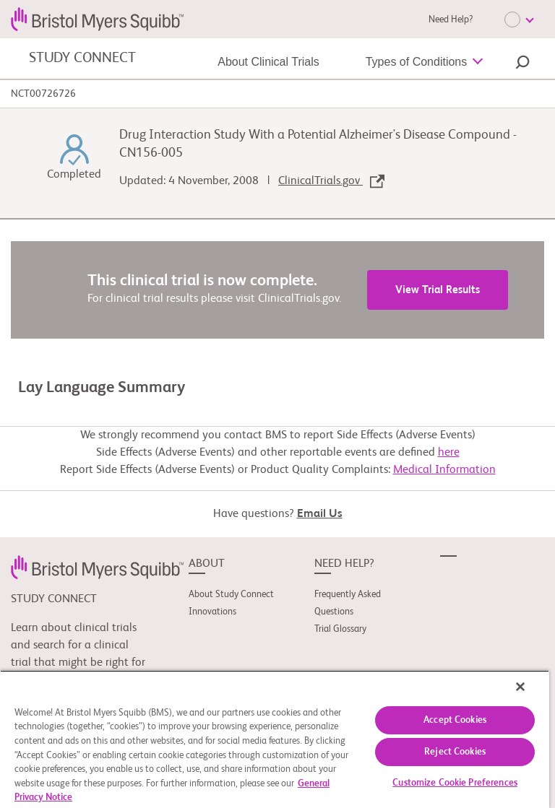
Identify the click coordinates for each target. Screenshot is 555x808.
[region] (274, 739)
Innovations (212, 612)
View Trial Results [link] (437, 289)
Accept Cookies (454, 720)
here (449, 453)
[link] (97, 567)
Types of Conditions (417, 62)
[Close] (520, 686)
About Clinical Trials (268, 62)
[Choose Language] (518, 19)
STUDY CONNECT (82, 58)
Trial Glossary (340, 629)
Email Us (320, 514)
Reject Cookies (455, 752)
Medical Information (444, 470)
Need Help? (451, 20)
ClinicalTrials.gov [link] (331, 181)
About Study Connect (231, 594)
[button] (522, 64)
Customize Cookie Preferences (454, 783)
